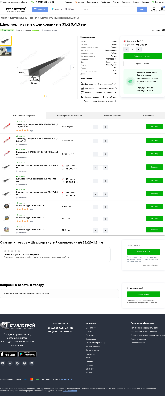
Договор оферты (138, 343)
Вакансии (90, 369)
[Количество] (132, 49)
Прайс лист (106, 2)
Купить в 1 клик (142, 64)
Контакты (90, 373)
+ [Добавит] (138, 49)
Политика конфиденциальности (144, 328)
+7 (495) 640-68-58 (145, 88)
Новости (89, 365)
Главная (68, 2)
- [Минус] (126, 49)
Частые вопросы (93, 346)
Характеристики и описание (69, 115)
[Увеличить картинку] (7, 126)
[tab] (44, 96)
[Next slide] (73, 67)
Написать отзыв (143, 252)
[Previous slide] (17, 67)
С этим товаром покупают (23, 115)
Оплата (136, 2)
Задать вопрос (143, 294)
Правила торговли (138, 339)
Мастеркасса (66, 379)
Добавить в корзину (143, 56)
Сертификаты (92, 2)
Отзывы (145, 2)
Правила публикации (150, 265)
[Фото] (45, 67)
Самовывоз (148, 115)
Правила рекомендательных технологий (148, 335)
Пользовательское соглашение (144, 332)
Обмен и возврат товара (96, 343)
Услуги (116, 2)
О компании (91, 328)
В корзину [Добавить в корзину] (154, 126)
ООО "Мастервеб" (70, 391)
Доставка (126, 2)
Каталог (39, 9)
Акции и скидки (92, 350)
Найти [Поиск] (141, 9)
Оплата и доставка (112, 115)
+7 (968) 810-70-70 (145, 90)
